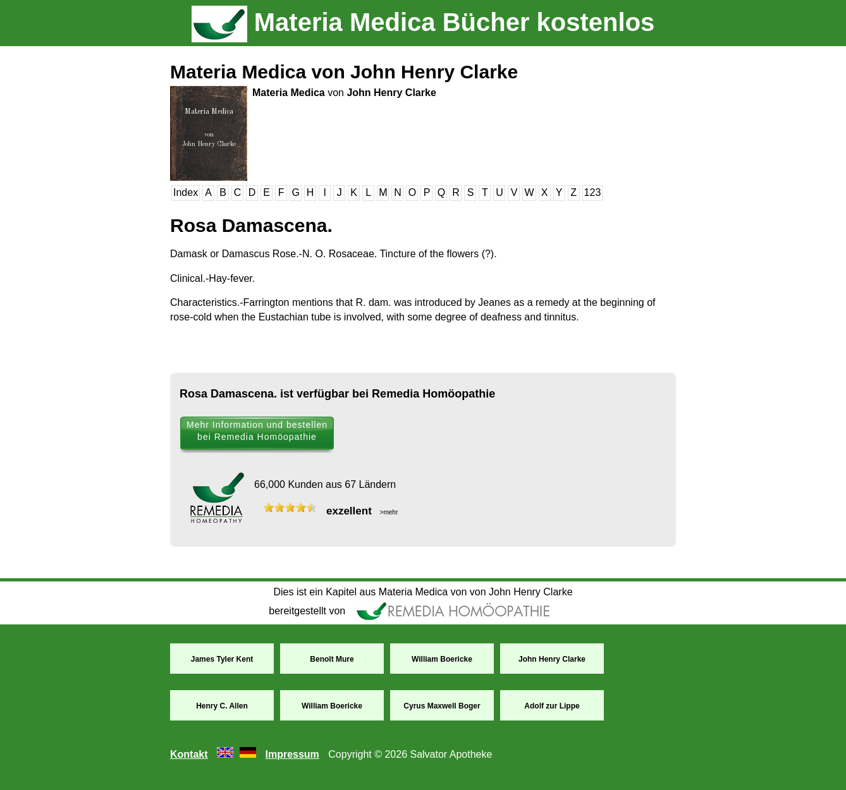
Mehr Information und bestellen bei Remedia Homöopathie (257, 431)
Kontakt (189, 754)
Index (185, 192)
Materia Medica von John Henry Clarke (344, 71)
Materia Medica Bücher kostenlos (423, 22)
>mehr (388, 512)
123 (592, 192)
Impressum (292, 754)
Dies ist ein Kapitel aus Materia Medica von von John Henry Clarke (422, 591)
